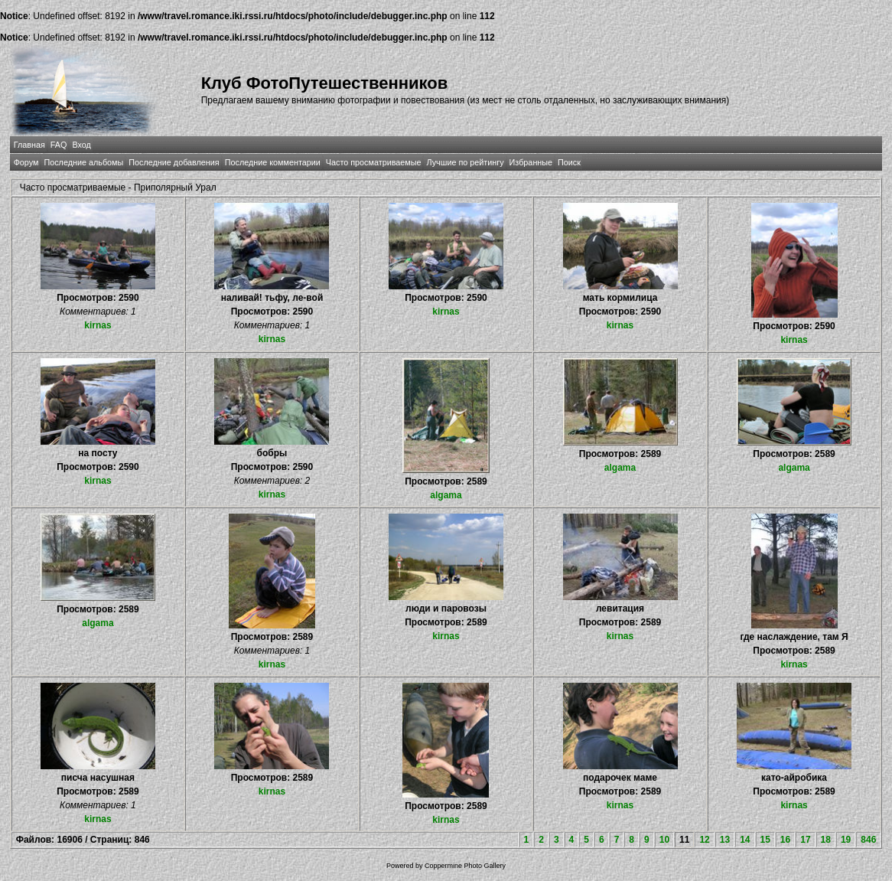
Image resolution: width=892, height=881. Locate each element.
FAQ (58, 144)
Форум (26, 162)
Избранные (530, 162)
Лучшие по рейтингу (464, 162)
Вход (81, 144)
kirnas (97, 325)
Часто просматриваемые (374, 162)
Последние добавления (174, 162)
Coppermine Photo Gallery (465, 866)
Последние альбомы (83, 162)
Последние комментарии (273, 162)
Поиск (569, 162)
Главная (29, 144)
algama (445, 495)
